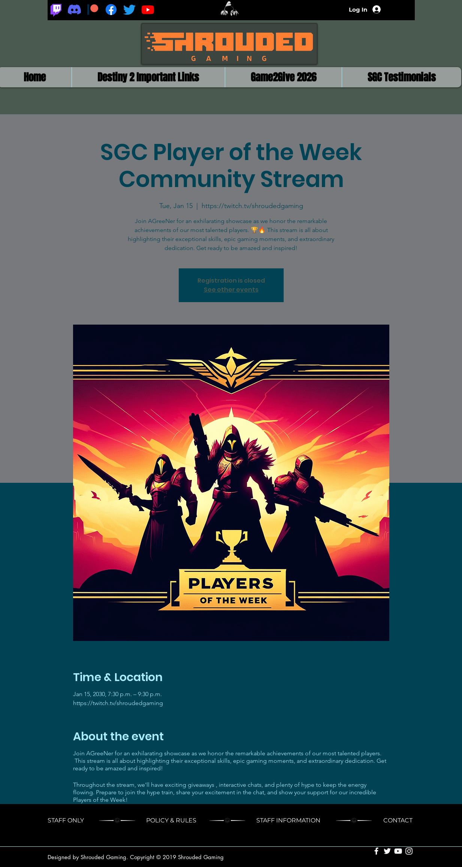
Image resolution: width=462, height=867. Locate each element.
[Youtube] (148, 9)
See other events (231, 289)
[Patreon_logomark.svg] (92, 9)
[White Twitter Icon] (387, 851)
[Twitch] (56, 9)
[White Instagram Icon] (409, 851)
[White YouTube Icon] (398, 851)
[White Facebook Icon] (376, 851)
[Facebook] (111, 9)
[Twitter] (129, 9)
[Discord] (74, 9)
